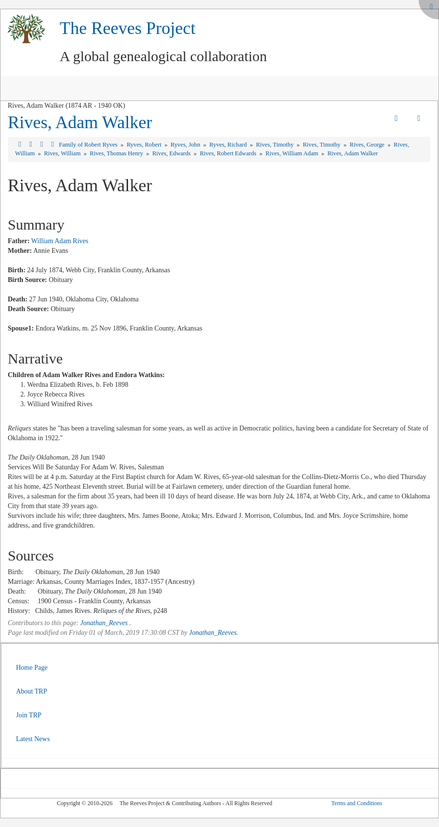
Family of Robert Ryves (89, 144)
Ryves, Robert (145, 144)
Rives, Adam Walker (80, 122)
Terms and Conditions (356, 803)
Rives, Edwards (172, 153)
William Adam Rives (59, 241)
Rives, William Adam (292, 153)
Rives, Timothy (275, 144)
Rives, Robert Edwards (229, 153)
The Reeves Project (127, 28)
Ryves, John (186, 144)
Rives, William (63, 153)
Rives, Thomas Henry (117, 153)
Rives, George (368, 144)
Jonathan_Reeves (104, 623)
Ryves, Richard (229, 144)
